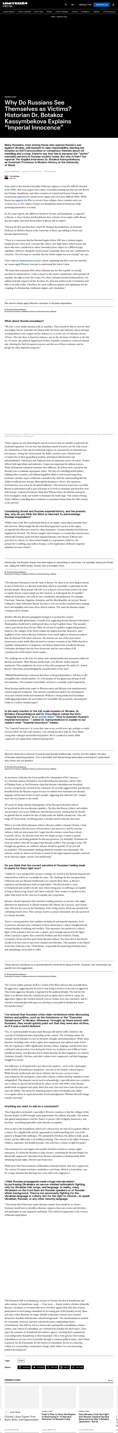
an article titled (44, 717)
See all (110, 1380)
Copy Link (77, 1367)
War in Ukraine (24, 11)
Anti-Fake (38, 11)
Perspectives (62, 16)
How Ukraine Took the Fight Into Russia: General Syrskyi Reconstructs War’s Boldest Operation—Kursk (94, 1418)
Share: (8, 1367)
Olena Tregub (15, 1412)
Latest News (9, 11)
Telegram (38, 1367)
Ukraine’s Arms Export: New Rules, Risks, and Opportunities (22, 1418)
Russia (21, 1361)
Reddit (64, 1367)
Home (53, 16)
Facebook (24, 1367)
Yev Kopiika (14, 176)
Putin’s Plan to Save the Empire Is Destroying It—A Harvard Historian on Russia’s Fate (58, 1417)
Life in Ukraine (62, 11)
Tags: (7, 1361)
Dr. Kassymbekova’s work (28, 261)
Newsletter (85, 4)
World (49, 11)
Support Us (101, 4)
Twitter (52, 1367)
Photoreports (109, 11)
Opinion (96, 11)
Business (86, 11)
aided (18, 200)
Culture (75, 11)
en (73, 4)
